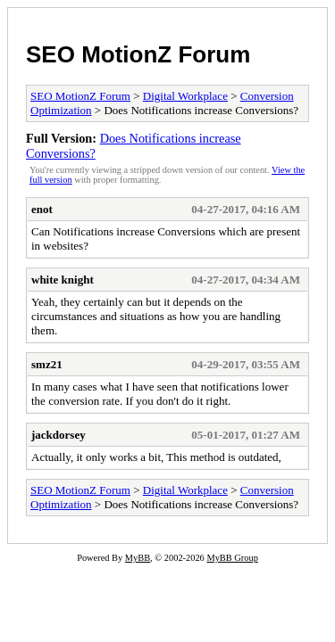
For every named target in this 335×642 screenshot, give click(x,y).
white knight (62, 279)
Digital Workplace (185, 96)
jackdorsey (58, 434)
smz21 (47, 364)
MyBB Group (231, 558)
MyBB (137, 558)
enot (42, 209)
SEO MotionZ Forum (138, 54)
